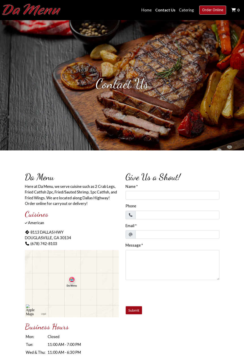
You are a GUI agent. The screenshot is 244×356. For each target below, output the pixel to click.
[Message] (172, 265)
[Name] (172, 195)
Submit (133, 310)
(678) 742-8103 (41, 243)
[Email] (177, 234)
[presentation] (159, 292)
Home (146, 10)
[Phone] (177, 215)
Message (133, 245)
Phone (130, 206)
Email (129, 225)
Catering (186, 10)
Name (130, 186)
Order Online (212, 10)
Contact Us (165, 10)
